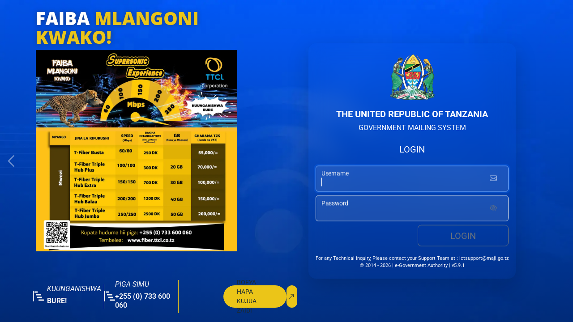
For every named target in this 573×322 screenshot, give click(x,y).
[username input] (412, 179)
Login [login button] (463, 236)
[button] (11, 161)
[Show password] (493, 209)
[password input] (412, 209)
